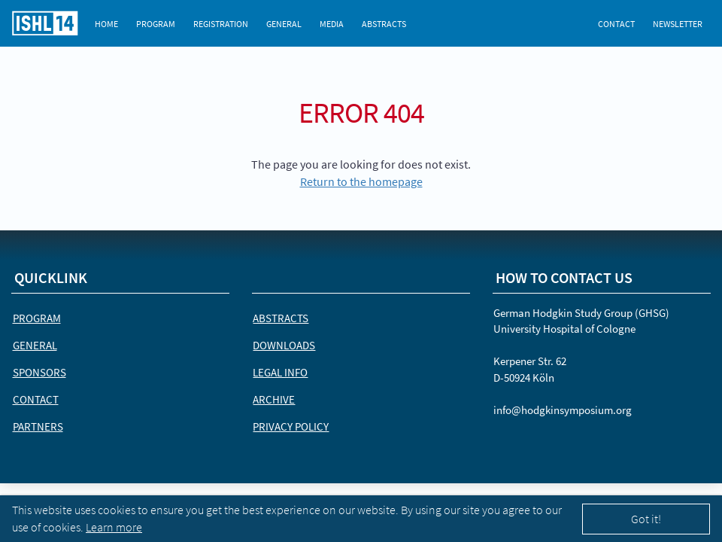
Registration (220, 23)
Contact (616, 23)
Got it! (646, 518)
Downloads (284, 345)
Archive (274, 399)
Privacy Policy (291, 426)
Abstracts (384, 23)
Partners (38, 426)
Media (332, 23)
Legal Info (280, 372)
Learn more (114, 526)
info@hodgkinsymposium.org (562, 410)
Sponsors (39, 372)
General (284, 23)
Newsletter (677, 23)
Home (106, 23)
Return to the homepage (361, 181)
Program (155, 23)
